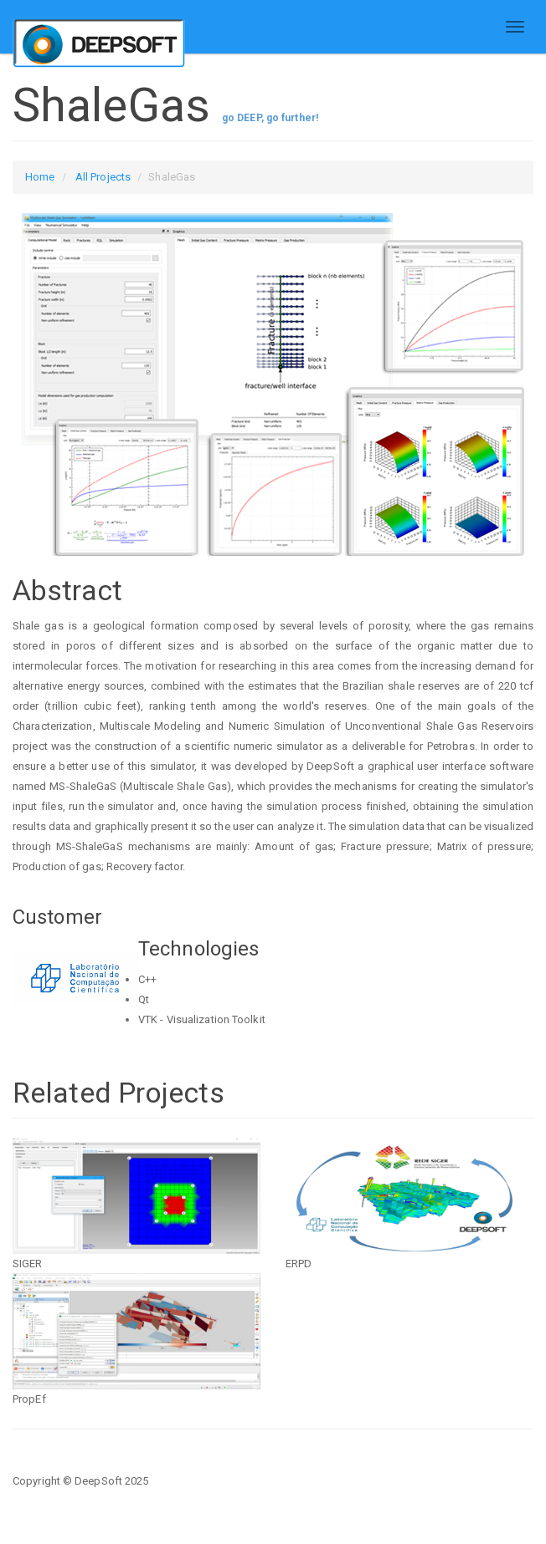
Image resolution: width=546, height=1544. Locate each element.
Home (39, 177)
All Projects (103, 177)
